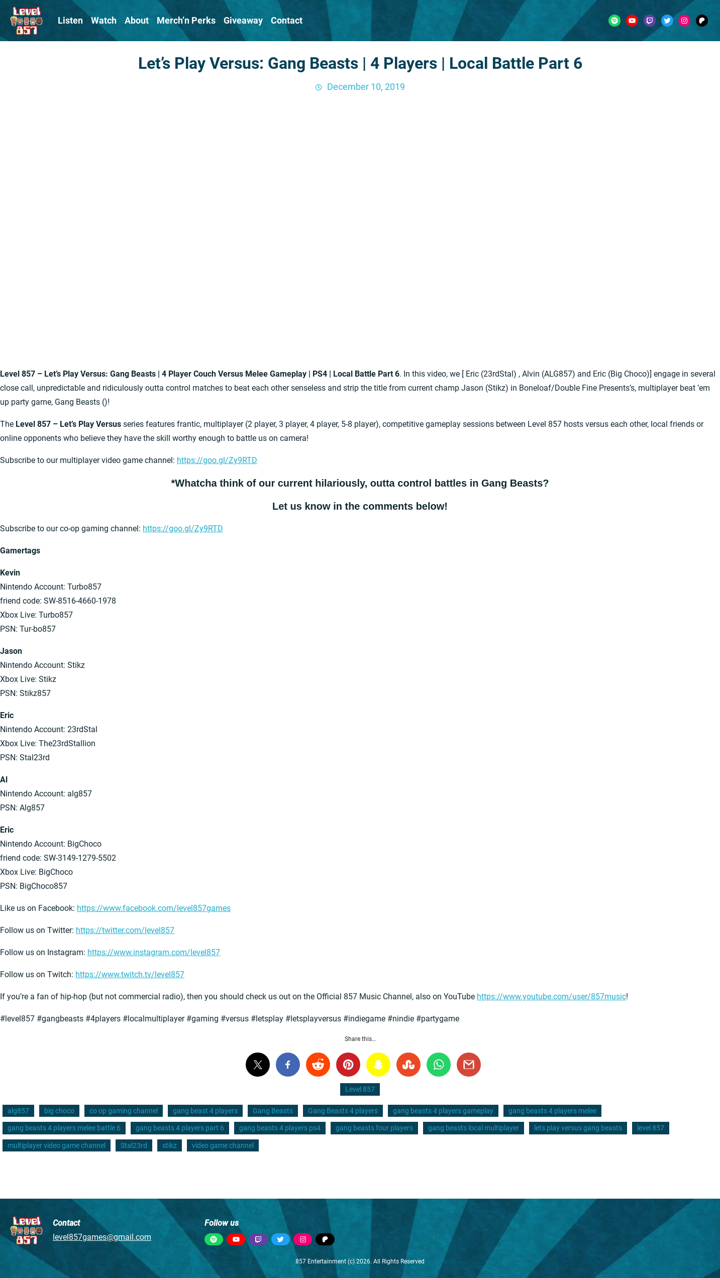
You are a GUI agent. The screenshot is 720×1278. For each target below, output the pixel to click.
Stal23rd (134, 1145)
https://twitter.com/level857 (125, 930)
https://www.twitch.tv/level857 (129, 974)
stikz (169, 1145)
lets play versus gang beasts (578, 1128)
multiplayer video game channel (57, 1145)
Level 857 (360, 1089)
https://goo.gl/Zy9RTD (217, 460)
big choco (59, 1111)
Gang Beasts (273, 1111)
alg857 (18, 1111)
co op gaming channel (123, 1111)
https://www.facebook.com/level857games (154, 908)
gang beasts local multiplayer (473, 1128)
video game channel (223, 1145)
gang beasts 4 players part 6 (180, 1128)
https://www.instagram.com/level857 (153, 952)
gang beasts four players (374, 1128)
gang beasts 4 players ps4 (280, 1128)
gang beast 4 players (205, 1111)
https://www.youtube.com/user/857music (551, 996)
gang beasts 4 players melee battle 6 (64, 1128)
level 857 (650, 1128)
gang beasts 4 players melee (552, 1111)
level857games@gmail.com (102, 1237)
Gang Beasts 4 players (343, 1111)
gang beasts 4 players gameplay (443, 1111)
